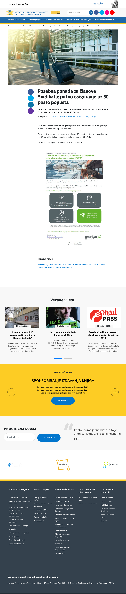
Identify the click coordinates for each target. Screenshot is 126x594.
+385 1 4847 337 (68, 577)
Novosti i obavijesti (16, 20)
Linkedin (31, 104)
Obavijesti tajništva (16, 537)
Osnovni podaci (107, 491)
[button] (58, 356)
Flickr (107, 12)
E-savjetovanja (40, 507)
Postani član (23, 4)
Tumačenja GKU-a (41, 503)
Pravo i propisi (35, 20)
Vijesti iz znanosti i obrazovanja (16, 508)
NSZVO (111, 577)
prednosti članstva (83, 264)
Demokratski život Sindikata (16, 514)
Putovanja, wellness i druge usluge (82, 117)
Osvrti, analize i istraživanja (78, 20)
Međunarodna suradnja (18, 519)
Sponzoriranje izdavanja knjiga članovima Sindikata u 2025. (63, 385)
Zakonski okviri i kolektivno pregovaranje (19, 502)
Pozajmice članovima (63, 499)
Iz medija (12, 523)
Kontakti (104, 514)
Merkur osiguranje (45, 264)
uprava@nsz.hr (89, 577)
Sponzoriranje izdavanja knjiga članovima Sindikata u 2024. (63, 388)
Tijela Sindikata (107, 495)
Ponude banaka (61, 524)
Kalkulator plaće (40, 511)
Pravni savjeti (39, 514)
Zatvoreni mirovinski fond (65, 508)
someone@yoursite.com (31, 111)
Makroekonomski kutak (88, 497)
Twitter (101, 12)
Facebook (96, 12)
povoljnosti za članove (64, 264)
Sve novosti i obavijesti (18, 491)
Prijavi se (11, 4)
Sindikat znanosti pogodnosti (60, 267)
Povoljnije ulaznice (62, 534)
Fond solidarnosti (62, 495)
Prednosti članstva (54, 20)
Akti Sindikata (106, 499)
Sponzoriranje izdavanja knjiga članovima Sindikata (63, 391)
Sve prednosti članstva (64, 491)
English (117, 12)
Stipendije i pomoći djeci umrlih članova (64, 519)
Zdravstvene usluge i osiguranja (63, 529)
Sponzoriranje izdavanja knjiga (63, 379)
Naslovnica (12, 26)
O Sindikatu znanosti (103, 20)
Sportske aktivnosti (16, 534)
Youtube (112, 12)
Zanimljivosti (14, 530)
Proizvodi (58, 537)
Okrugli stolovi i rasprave (19, 526)
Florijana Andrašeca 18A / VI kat (28, 577)
